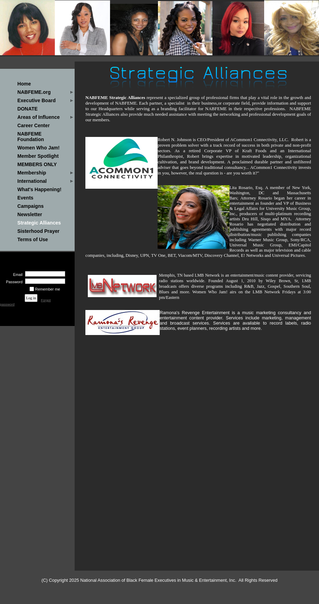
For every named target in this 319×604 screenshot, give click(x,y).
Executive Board (36, 100)
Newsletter (29, 214)
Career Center (33, 125)
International (32, 181)
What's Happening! (39, 189)
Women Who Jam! (38, 147)
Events (25, 198)
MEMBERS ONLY (37, 164)
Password (13, 282)
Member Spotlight (38, 156)
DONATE (27, 109)
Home (24, 84)
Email (17, 274)
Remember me (47, 289)
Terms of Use (32, 239)
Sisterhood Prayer (38, 231)
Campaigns (30, 206)
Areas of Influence (38, 117)
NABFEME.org (34, 92)
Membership (31, 173)
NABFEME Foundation (30, 136)
